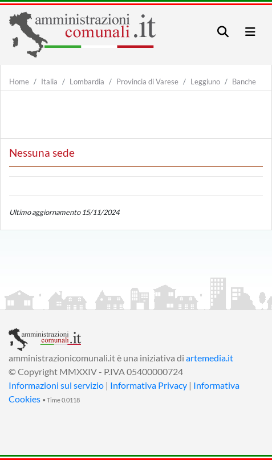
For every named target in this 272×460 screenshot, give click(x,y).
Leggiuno (205, 81)
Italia (49, 81)
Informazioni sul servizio (56, 385)
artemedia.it (209, 357)
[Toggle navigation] (223, 31)
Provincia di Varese (147, 81)
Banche (244, 81)
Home (19, 81)
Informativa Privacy (148, 385)
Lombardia (87, 81)
